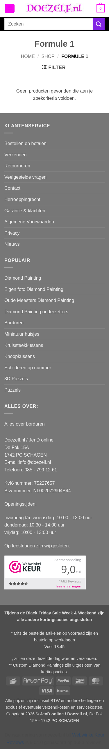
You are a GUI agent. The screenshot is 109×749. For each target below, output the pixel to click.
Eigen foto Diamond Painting (33, 289)
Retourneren (17, 165)
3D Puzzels (16, 378)
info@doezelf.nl (35, 462)
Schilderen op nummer (27, 367)
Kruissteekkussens (23, 345)
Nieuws (11, 244)
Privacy (11, 233)
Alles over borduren (24, 423)
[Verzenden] (99, 24)
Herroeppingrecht (22, 199)
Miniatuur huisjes (21, 334)
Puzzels (12, 390)
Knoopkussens (19, 356)
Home (28, 56)
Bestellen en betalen (25, 143)
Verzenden (15, 154)
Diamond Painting (22, 278)
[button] (10, 8)
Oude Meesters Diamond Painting (39, 300)
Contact (12, 188)
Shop (48, 56)
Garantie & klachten (24, 210)
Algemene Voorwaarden (29, 221)
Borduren (14, 322)
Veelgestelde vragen (25, 177)
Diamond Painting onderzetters (36, 311)
